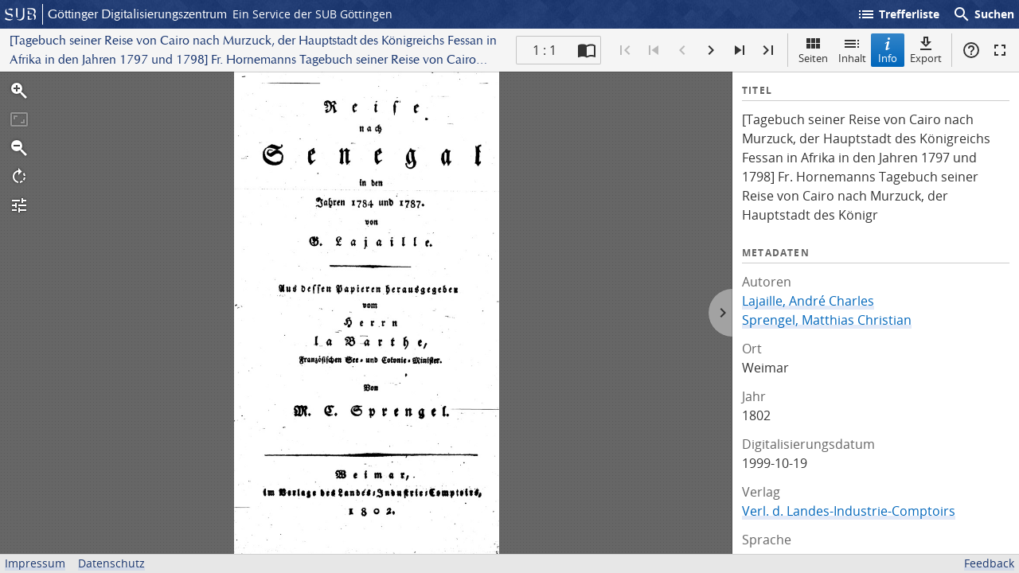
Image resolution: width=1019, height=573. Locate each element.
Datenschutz (111, 563)
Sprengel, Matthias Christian (827, 320)
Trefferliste (898, 14)
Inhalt (852, 49)
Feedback (989, 563)
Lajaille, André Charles (808, 301)
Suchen (983, 14)
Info (887, 49)
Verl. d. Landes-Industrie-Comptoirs (848, 511)
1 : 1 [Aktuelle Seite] (544, 50)
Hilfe (971, 50)
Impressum (35, 563)
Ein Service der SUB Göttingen (312, 13)
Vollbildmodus (999, 50)
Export (926, 49)
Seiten (813, 49)
